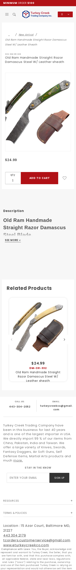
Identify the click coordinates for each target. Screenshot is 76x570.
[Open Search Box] (14, 14)
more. (18, 460)
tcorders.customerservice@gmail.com (36, 540)
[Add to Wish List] (64, 178)
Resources (11, 500)
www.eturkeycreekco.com (26, 545)
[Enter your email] (28, 478)
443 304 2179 (14, 535)
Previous (11, 339)
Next (64, 339)
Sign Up (59, 478)
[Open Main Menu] (7, 14)
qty (12, 174)
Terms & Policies (15, 513)
